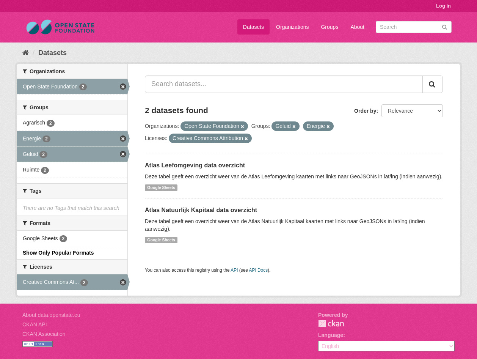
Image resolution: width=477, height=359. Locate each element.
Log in (443, 6)
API (234, 270)
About (357, 27)
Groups (329, 27)
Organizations (292, 27)
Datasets (253, 27)
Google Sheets (161, 187)
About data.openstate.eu (51, 315)
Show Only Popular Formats (58, 253)
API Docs (258, 270)
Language (330, 335)
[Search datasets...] (284, 84)
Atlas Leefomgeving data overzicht (195, 165)
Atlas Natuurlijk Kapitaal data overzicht (201, 210)
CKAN (331, 324)
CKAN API (34, 324)
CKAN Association (44, 334)
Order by (365, 111)
